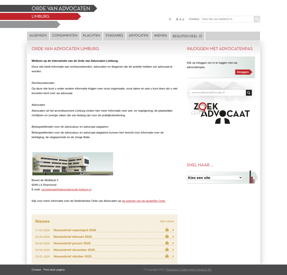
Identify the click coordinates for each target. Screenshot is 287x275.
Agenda (160, 35)
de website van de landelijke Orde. (144, 200)
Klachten (91, 35)
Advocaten (138, 35)
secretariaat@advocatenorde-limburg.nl (66, 189)
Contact (194, 19)
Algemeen (38, 35)
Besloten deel (187, 36)
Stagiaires (114, 35)
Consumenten (64, 35)
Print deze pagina (54, 269)
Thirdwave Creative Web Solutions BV (188, 269)
